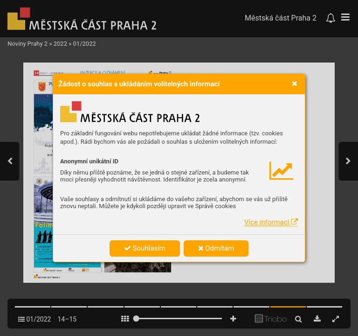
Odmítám (216, 248)
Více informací (271, 222)
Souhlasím (144, 248)
